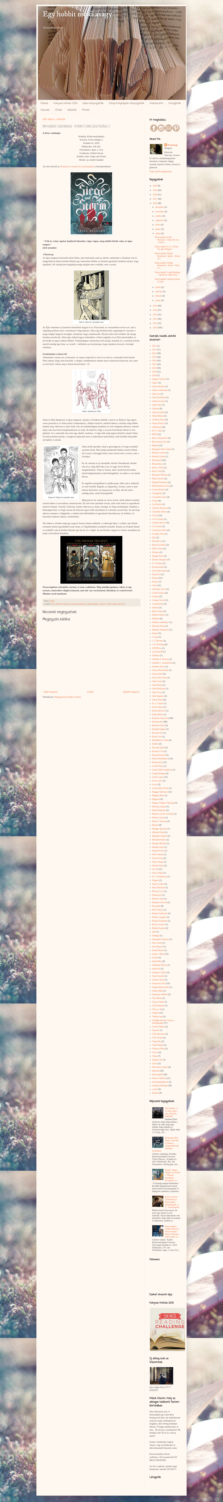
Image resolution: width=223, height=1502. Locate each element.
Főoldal (44, 103)
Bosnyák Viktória (159, 475)
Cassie (155, 501)
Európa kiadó (158, 567)
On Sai (155, 869)
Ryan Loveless (158, 924)
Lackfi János (157, 766)
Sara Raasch (157, 946)
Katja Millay (157, 714)
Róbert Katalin (158, 928)
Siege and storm (118, 604)
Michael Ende (158, 832)
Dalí (154, 537)
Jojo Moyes (157, 685)
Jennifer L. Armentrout (162, 663)
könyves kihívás (159, 1078)
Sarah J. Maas (158, 954)
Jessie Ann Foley (159, 677)
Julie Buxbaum (158, 688)
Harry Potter (157, 611)
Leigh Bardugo (92, 604)
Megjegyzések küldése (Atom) (67, 697)
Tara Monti (157, 998)
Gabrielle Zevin (159, 589)
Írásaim (155, 1093)
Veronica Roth (158, 1048)
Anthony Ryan (158, 419)
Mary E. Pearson (159, 821)
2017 (155, 199)
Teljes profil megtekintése (160, 171)
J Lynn (155, 637)
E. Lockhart (157, 563)
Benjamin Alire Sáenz (161, 449)
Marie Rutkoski (159, 810)
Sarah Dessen (158, 950)
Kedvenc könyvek (63, 604)
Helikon (155, 618)
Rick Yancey (157, 910)
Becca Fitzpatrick (159, 438)
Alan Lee (156, 394)
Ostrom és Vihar (105, 604)
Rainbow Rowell (159, 902)
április (158, 287)
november (159, 211)
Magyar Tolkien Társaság (163, 803)
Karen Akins (157, 707)
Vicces (155, 1052)
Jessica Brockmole (160, 670)
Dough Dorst (158, 556)
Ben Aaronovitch (159, 442)
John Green (157, 681)
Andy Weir (157, 405)
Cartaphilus (157, 493)
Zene (154, 1063)
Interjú (155, 633)
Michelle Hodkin (159, 836)
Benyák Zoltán (158, 456)
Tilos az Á (156, 1009)
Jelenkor (156, 655)
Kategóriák (174, 103)
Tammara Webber (160, 994)
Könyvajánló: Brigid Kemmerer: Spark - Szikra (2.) (167, 256)
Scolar (155, 957)
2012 (155, 319)
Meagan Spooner (159, 829)
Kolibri (155, 744)
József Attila (157, 700)
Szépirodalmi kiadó (160, 987)
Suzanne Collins (159, 972)
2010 (155, 327)
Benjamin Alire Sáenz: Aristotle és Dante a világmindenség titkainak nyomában (165, 1144)
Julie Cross (157, 692)
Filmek (86, 110)
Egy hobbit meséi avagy (77, 14)
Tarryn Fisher (158, 1002)
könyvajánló (157, 1074)
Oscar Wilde (157, 873)
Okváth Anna (158, 865)
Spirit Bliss (157, 961)
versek (155, 1089)
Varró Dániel (157, 1045)
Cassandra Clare (159, 497)
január (158, 300)
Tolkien (155, 1013)
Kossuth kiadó (158, 747)
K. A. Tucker (157, 703)
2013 (155, 314)
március (159, 291)
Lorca (154, 784)
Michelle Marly (159, 840)
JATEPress (157, 648)
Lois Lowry (157, 781)
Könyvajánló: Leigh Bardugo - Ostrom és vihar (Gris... (167, 273)
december (159, 207)
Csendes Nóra (158, 534)
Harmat (155, 607)
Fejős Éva (156, 574)
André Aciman (158, 401)
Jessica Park (157, 674)
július (158, 224)
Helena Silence (158, 615)
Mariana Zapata (159, 806)
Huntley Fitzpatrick (160, 630)
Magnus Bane (158, 795)
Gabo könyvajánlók (93, 103)
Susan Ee (156, 969)
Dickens (155, 552)
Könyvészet (157, 762)
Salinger (156, 935)
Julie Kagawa (158, 696)
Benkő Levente (158, 453)
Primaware (157, 895)
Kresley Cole (158, 751)
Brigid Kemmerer (160, 482)
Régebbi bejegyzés (131, 692)
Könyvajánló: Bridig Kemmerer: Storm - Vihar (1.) (167, 265)
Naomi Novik (158, 851)
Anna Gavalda (158, 412)
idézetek (156, 1071)
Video (154, 1056)
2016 (53, 604)
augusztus (159, 220)
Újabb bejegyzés (50, 692)
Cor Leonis (157, 526)
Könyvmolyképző (78, 604)
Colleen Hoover (159, 523)
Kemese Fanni (158, 725)
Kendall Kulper (159, 729)
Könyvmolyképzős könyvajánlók (126, 103)
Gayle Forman (158, 593)
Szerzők (45, 110)
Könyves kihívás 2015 (65, 103)
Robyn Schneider (159, 921)
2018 (155, 194)
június (158, 229)
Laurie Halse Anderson (162, 770)
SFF (154, 932)
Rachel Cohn (158, 899)
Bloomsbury (157, 464)
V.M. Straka (157, 1037)
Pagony (155, 880)
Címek (58, 110)
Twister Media (158, 1026)
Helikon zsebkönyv (160, 622)
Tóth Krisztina (158, 1034)
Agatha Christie (159, 379)
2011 (155, 323)
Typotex (155, 1030)
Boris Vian (157, 471)
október (158, 216)
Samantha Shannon (160, 939)
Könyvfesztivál (159, 755)
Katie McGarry (158, 711)
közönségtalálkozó (160, 1082)
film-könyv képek (160, 1067)
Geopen (155, 596)
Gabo (154, 585)
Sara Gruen (157, 943)
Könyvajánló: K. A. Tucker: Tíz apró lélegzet (167, 247)
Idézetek (72, 110)
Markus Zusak (158, 817)
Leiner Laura (158, 777)
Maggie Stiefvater (160, 792)
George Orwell (158, 600)
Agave (155, 383)
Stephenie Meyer (159, 965)
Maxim (155, 825)
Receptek (156, 906)
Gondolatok (157, 604)
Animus (155, 408)
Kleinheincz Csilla (160, 740)
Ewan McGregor (159, 571)
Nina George (157, 862)
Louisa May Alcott (160, 788)
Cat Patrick (157, 504)
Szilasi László (158, 980)
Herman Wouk (158, 626)
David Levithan (159, 545)
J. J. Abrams (157, 641)
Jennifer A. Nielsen (160, 659)
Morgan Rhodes (159, 843)
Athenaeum (157, 427)
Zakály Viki (157, 1060)
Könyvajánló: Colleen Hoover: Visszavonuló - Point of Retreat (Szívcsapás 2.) (172, 1231)
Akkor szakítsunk (159, 390)
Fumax (155, 582)
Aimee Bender (158, 386)
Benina (155, 445)
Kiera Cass (157, 736)
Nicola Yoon (157, 858)
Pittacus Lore (158, 891)
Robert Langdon (159, 917)
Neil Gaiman (157, 854)
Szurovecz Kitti (159, 983)
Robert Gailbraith (159, 913)
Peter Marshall (158, 887)
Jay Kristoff (157, 652)
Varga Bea (156, 1041)
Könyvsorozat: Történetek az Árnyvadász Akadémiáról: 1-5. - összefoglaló (172, 1202)
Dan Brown (157, 541)
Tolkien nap (157, 1016)
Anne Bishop (158, 416)
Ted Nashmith (158, 1005)
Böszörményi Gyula (161, 486)
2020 (155, 186)
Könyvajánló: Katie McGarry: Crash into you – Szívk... (167, 240)
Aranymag (172, 145)
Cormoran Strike (159, 530)
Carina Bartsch (158, 489)
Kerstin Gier (157, 733)
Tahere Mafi (157, 991)
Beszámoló (157, 460)
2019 (155, 190)
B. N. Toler (157, 431)
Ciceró (155, 515)
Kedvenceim (156, 103)
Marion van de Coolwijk (162, 814)
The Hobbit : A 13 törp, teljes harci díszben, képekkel (171, 1112)
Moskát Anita (158, 847)
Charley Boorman (160, 508)
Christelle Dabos (159, 512)
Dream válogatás (159, 559)
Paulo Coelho (158, 884)
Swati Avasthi (158, 976)
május (158, 233)
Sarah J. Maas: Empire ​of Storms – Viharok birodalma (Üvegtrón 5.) (172, 1175)
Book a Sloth (158, 467)
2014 (155, 310)
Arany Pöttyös (158, 423)
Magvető (156, 799)
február (158, 296)
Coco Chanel (158, 519)
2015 (155, 306)
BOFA (155, 434)
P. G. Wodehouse (159, 876)
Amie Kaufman (159, 397)
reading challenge (160, 1085)
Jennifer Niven (158, 666)
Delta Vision (157, 548)
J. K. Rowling (158, 644)
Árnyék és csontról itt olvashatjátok (77, 166)
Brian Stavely (158, 478)
